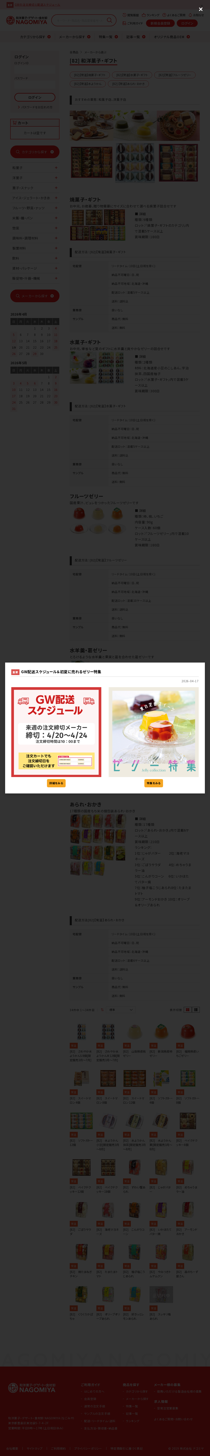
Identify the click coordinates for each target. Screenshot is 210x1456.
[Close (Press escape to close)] (201, 9)
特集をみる (154, 783)
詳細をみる (56, 783)
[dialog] (105, 728)
